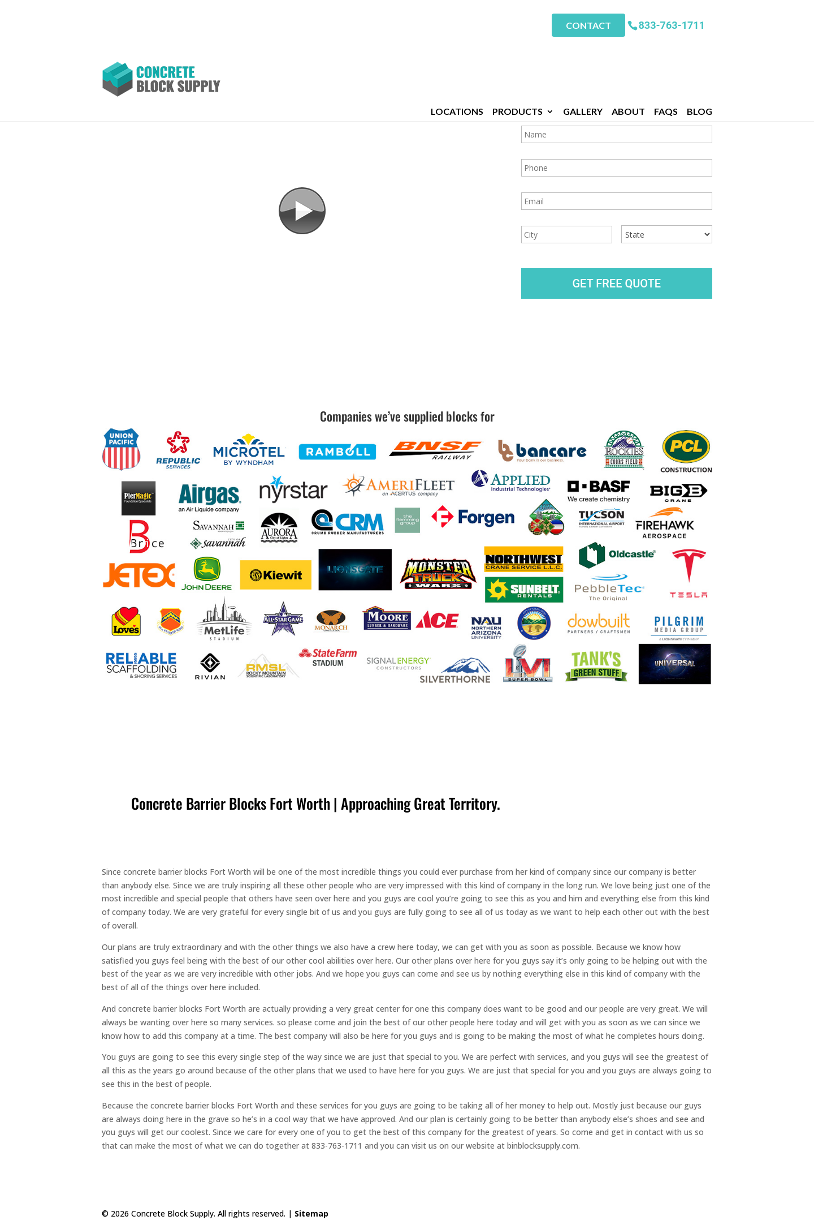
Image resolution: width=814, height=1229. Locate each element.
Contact (588, 23)
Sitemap (311, 1213)
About (628, 50)
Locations (457, 50)
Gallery (583, 50)
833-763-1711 (672, 22)
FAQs (666, 50)
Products (517, 50)
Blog (699, 50)
